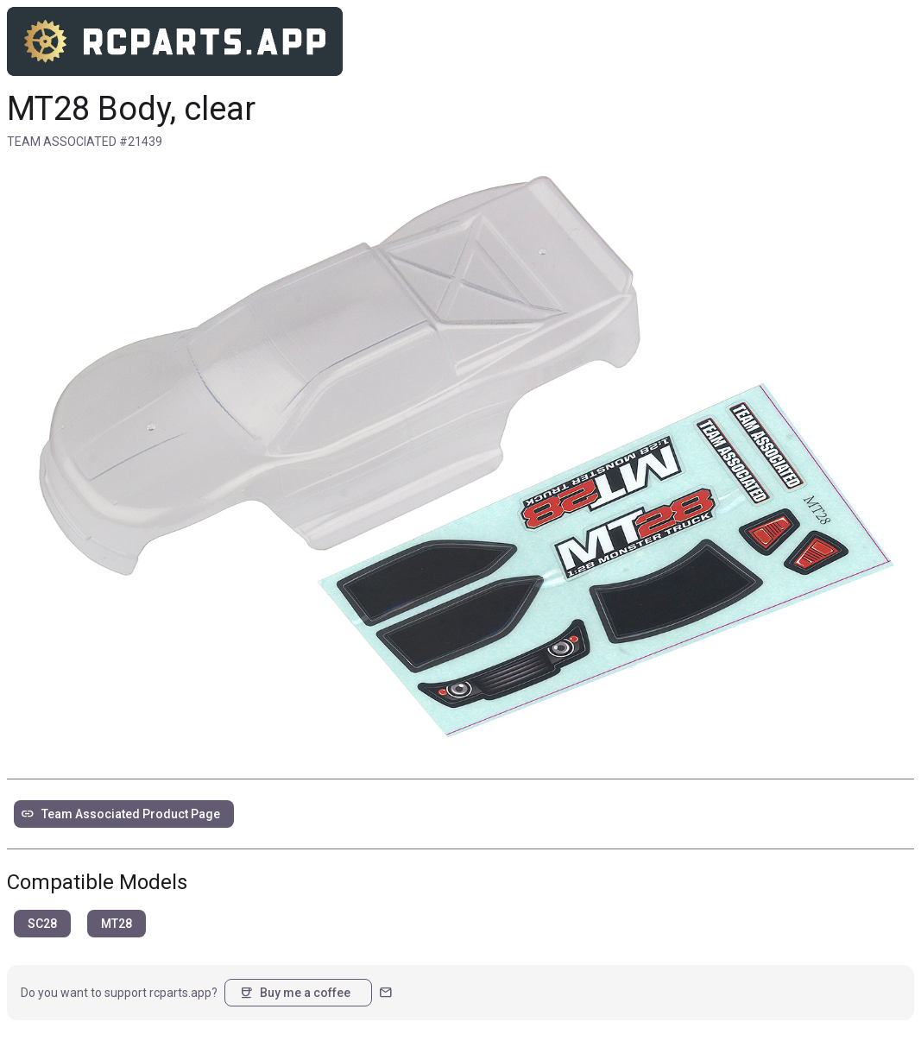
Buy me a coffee (294, 992)
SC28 (42, 924)
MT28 (116, 924)
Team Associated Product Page (120, 814)
